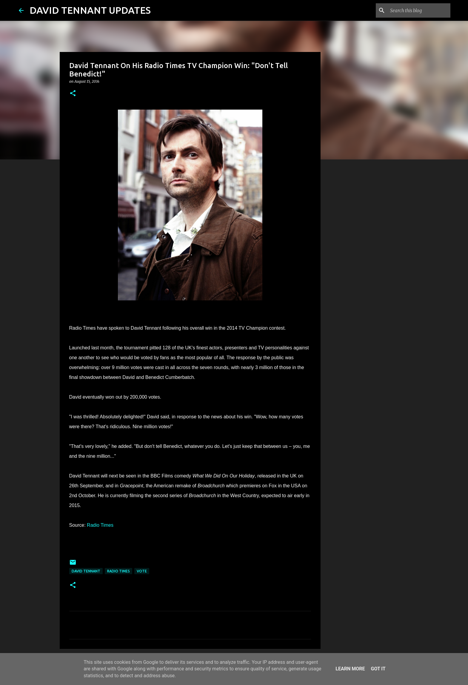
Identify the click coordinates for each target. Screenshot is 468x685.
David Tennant (86, 571)
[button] (72, 94)
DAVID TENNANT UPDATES (90, 10)
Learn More (350, 669)
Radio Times (100, 525)
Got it (378, 669)
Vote (142, 571)
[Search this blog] (419, 10)
